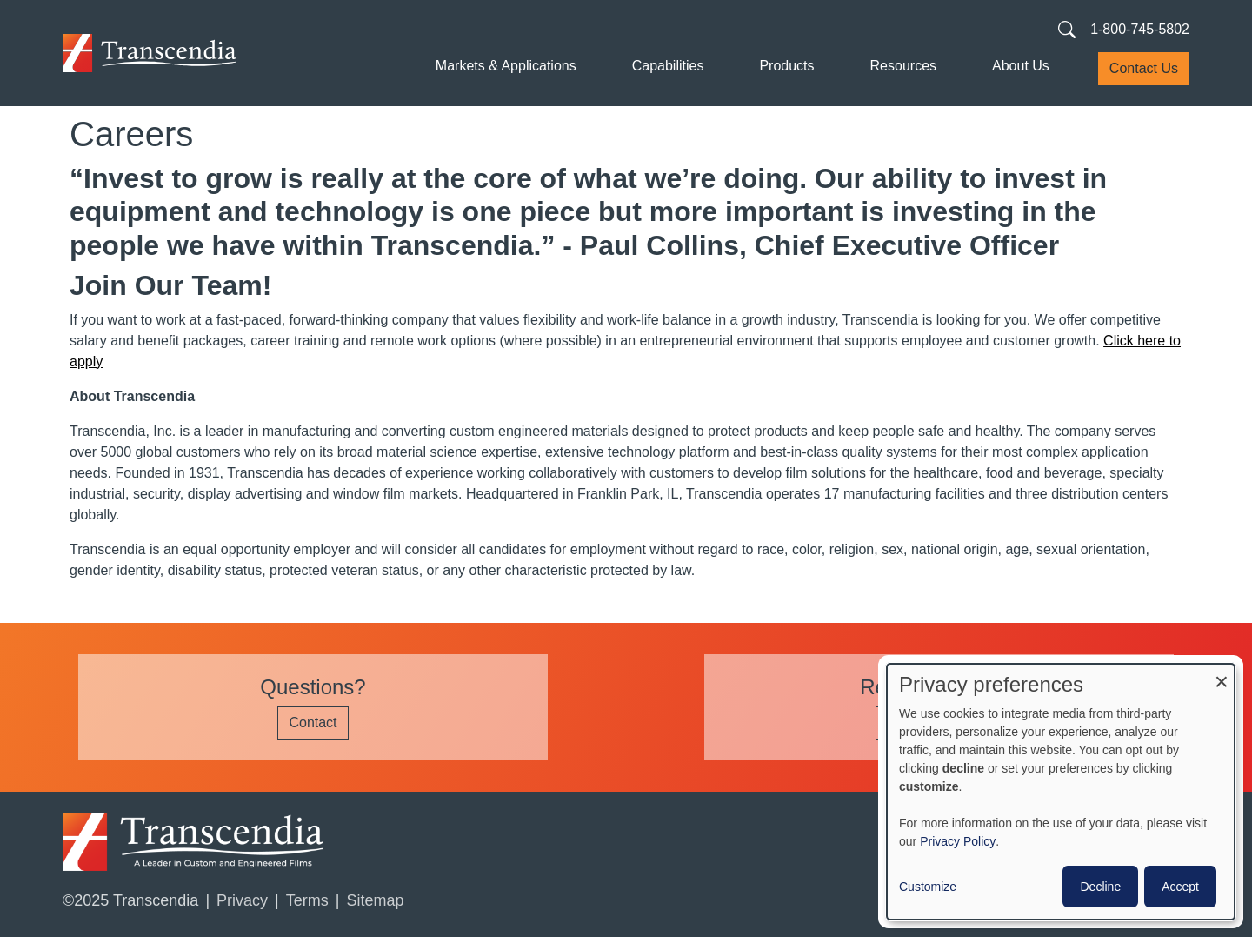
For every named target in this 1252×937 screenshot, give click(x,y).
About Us (1020, 65)
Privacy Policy (958, 841)
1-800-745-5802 (1139, 29)
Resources (903, 65)
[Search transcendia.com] (1066, 29)
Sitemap (374, 900)
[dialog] (1061, 792)
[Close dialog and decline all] (1222, 675)
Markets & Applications (506, 65)
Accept (1180, 886)
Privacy (242, 900)
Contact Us (1143, 68)
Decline (1100, 886)
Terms (307, 900)
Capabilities (668, 65)
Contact (312, 722)
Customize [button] (927, 886)
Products (786, 65)
